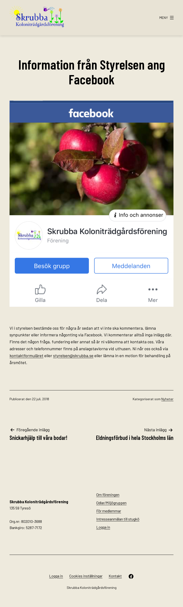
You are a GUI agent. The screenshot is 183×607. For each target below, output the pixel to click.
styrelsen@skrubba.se (73, 355)
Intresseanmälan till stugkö (117, 519)
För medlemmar (108, 511)
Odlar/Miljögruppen (111, 502)
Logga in (103, 527)
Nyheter (167, 399)
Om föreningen (107, 494)
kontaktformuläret (26, 355)
